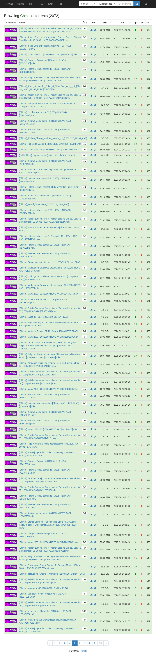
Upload (20, 4)
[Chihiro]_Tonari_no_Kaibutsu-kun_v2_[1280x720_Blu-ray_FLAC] (50, 262)
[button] (147, 4)
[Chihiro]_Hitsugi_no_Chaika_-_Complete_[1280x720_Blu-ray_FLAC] (52, 574)
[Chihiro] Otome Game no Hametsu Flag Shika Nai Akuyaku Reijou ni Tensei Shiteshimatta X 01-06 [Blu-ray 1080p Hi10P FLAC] (47, 525)
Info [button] (31, 4)
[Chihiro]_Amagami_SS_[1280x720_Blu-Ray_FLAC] (43, 588)
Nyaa (9, 3)
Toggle (84, 651)
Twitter (51, 4)
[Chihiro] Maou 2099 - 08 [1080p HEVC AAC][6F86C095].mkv (48, 389)
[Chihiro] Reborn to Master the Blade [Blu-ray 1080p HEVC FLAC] (50, 144)
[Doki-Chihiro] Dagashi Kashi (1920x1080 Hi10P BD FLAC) (47, 155)
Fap (60, 4)
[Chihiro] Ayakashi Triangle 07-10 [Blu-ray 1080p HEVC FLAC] (48, 331)
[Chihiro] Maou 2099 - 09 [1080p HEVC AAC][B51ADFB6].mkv (48, 542)
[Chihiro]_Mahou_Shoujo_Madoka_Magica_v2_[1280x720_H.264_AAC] (53, 138)
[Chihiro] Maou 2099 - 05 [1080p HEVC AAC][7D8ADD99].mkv (48, 149)
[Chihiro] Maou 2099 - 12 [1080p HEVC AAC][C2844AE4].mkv (48, 294)
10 (84, 611)
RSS (41, 4)
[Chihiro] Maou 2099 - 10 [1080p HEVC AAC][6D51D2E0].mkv (48, 337)
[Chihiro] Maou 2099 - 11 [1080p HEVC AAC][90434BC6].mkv (48, 54)
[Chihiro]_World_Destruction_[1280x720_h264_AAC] (44, 204)
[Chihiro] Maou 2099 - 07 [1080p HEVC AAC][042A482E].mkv (48, 429)
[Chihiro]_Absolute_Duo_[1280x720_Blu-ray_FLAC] (43, 317)
